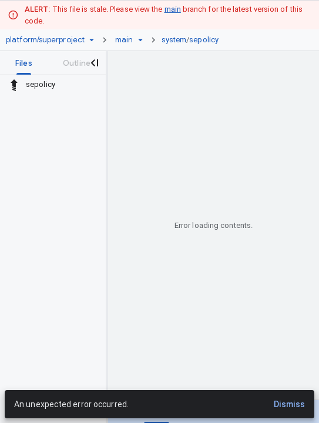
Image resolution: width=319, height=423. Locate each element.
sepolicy (204, 39)
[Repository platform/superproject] (45, 40)
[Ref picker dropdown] (140, 40)
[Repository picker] (91, 40)
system (174, 39)
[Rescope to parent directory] (14, 84)
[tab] (24, 63)
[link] (193, 40)
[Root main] (124, 40)
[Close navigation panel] (94, 63)
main (172, 9)
